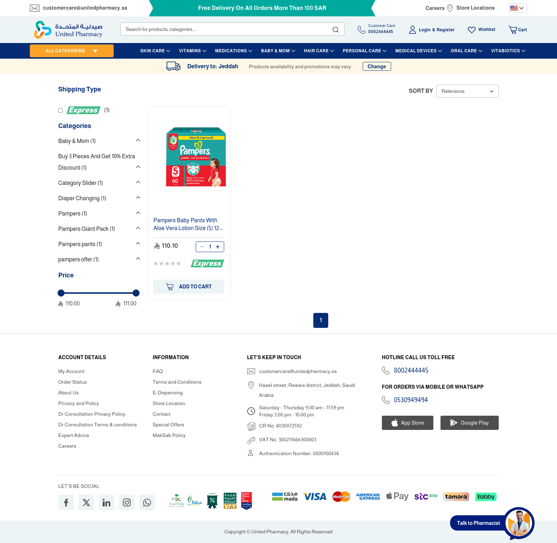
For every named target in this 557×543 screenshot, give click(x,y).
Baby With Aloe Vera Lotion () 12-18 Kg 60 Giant (187, 224)
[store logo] (68, 29)
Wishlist (487, 29)
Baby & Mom (77, 141)
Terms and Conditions (177, 382)
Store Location (169, 403)
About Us (68, 392)
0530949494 (411, 400)
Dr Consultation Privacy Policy (91, 414)
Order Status (72, 382)
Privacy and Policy (78, 403)
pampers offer (78, 259)
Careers (435, 8)
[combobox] (232, 29)
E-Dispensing (168, 392)
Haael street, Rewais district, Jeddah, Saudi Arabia (307, 390)
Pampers (72, 214)
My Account (71, 371)
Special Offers (168, 424)
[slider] (61, 293)
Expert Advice (74, 435)
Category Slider (80, 183)
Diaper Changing (82, 198)
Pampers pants (80, 244)
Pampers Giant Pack (86, 229)
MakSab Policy (169, 435)
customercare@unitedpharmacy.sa (85, 8)
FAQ (158, 371)
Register (445, 29)
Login (425, 29)
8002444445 (411, 370)
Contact (162, 414)
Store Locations (475, 8)
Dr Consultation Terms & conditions (97, 424)
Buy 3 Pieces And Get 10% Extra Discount (96, 162)
